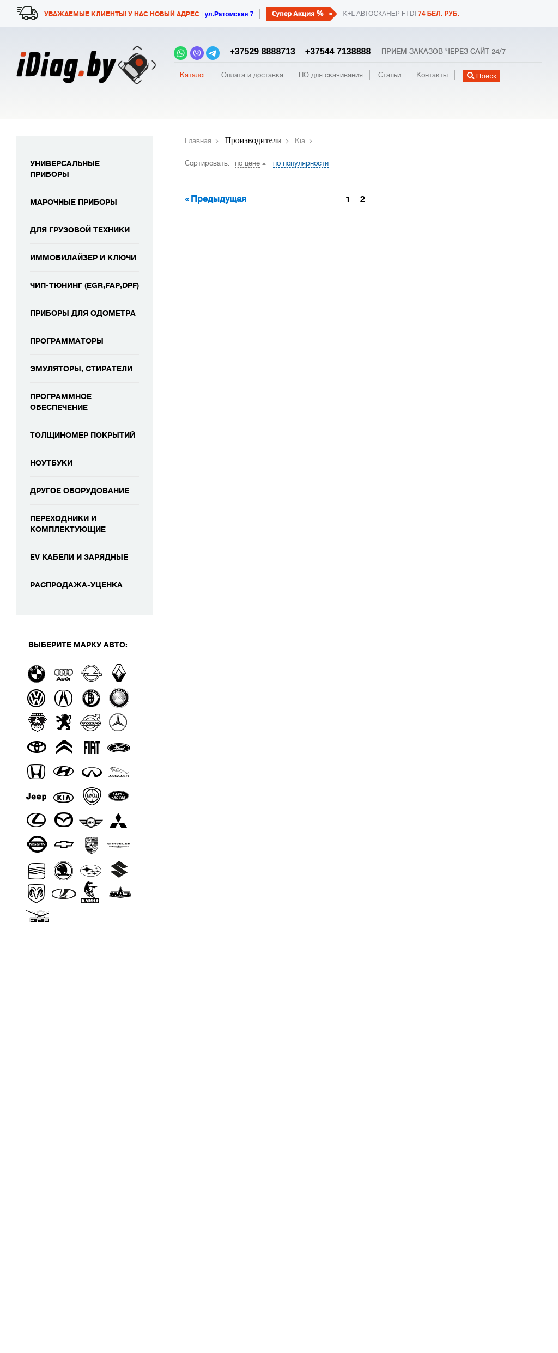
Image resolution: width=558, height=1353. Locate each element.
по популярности (301, 163)
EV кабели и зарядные (79, 557)
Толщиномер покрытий (82, 435)
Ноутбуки (51, 462)
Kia (300, 141)
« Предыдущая (215, 199)
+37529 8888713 (260, 51)
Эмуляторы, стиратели (81, 368)
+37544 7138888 (334, 51)
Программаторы (67, 340)
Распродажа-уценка (76, 584)
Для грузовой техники (80, 229)
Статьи (389, 75)
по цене (247, 163)
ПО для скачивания (331, 75)
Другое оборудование (79, 490)
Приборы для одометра (83, 313)
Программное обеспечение (61, 402)
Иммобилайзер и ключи (83, 257)
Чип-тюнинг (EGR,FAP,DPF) (84, 285)
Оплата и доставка (252, 75)
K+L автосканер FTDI (401, 13)
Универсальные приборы (65, 169)
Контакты (432, 75)
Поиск (481, 76)
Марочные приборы (73, 202)
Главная (198, 141)
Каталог (193, 75)
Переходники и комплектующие (68, 524)
